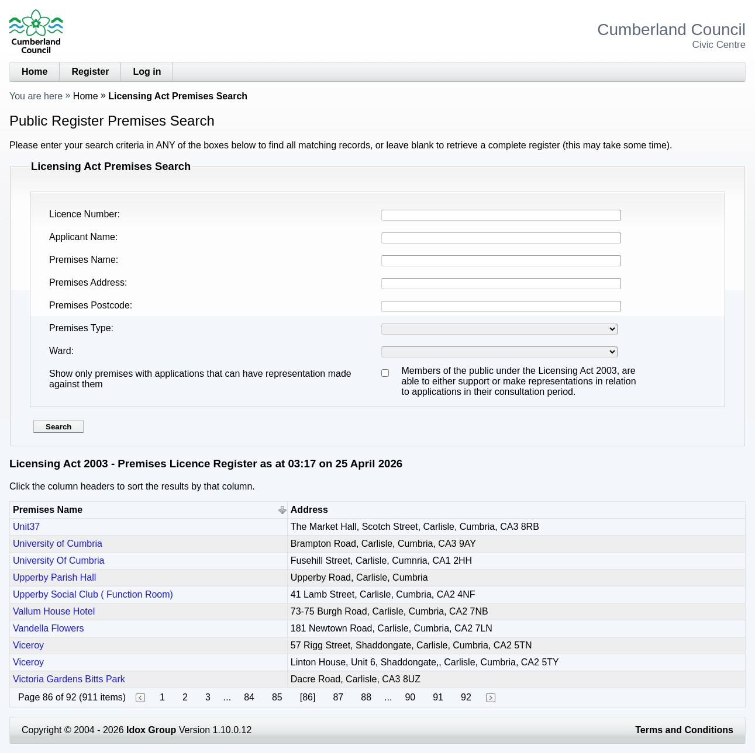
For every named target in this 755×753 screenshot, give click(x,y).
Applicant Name (82, 237)
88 (366, 697)
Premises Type (80, 328)
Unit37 (26, 527)
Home (34, 72)
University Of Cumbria (58, 560)
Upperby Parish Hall (54, 577)
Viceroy (28, 645)
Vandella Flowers (48, 628)
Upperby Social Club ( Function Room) (93, 594)
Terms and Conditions (684, 730)
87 (338, 697)
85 (277, 697)
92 (466, 697)
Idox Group (151, 730)
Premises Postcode (89, 305)
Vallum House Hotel (54, 611)
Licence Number (83, 214)
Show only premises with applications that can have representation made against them (200, 379)
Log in (147, 72)
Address (309, 510)
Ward (60, 351)
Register (90, 72)
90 (410, 697)
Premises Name (82, 260)
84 (249, 697)
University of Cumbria (57, 544)
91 (438, 697)
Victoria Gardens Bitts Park (69, 679)
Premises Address (87, 282)
